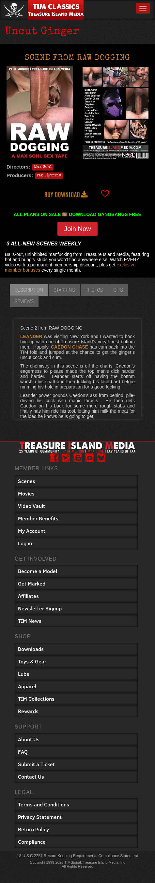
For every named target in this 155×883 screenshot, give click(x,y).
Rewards (28, 711)
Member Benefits (38, 518)
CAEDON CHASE (69, 347)
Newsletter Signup (40, 608)
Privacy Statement (40, 816)
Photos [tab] (94, 290)
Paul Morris (49, 176)
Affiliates (28, 595)
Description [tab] (29, 290)
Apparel (27, 686)
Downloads (31, 648)
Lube (23, 673)
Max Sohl (43, 167)
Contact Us (31, 776)
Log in (25, 543)
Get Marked (31, 583)
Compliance (32, 841)
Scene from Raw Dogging (77, 58)
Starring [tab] (64, 290)
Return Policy (33, 829)
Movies (26, 493)
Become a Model (37, 571)
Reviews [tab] (24, 301)
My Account (31, 530)
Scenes (26, 481)
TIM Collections (36, 698)
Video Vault (31, 505)
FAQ (23, 751)
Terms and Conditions (43, 804)
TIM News (29, 620)
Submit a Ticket (36, 764)
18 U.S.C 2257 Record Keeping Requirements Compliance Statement (77, 856)
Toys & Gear (32, 661)
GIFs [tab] (118, 290)
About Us (28, 739)
